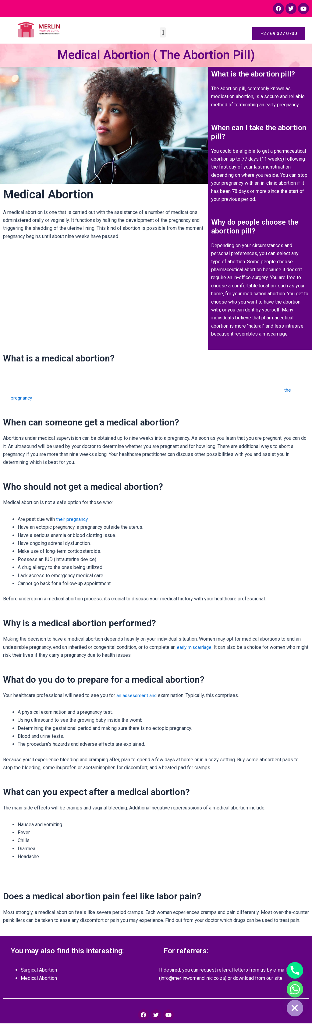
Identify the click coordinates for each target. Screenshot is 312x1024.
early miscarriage (195, 648)
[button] (163, 32)
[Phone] (295, 970)
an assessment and (137, 696)
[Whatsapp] (295, 989)
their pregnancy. (72, 520)
